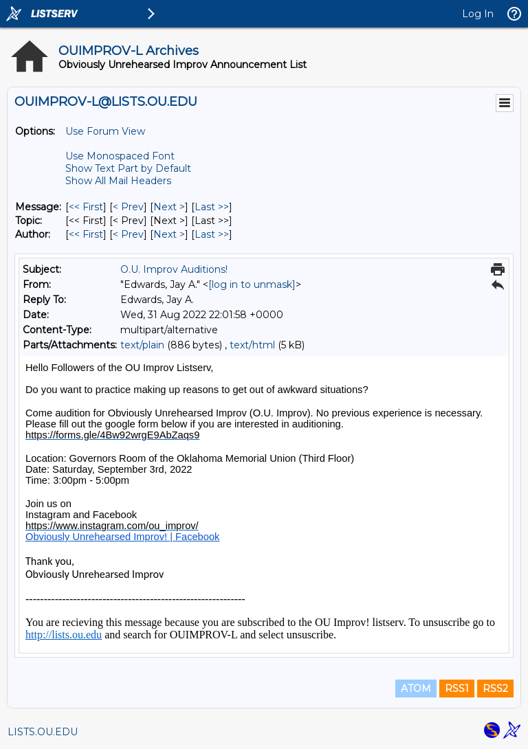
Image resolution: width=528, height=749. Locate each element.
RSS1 (457, 688)
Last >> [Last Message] (212, 207)
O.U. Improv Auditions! (174, 269)
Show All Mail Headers (118, 181)
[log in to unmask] (252, 284)
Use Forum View (105, 131)
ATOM (416, 688)
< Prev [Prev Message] (128, 207)
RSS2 (495, 688)
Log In (478, 14)
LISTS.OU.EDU (43, 732)
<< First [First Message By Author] (86, 234)
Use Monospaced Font (120, 156)
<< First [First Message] (86, 207)
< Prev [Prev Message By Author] (128, 234)
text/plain (142, 345)
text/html (252, 345)
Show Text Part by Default (128, 168)
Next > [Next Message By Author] (169, 234)
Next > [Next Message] (169, 207)
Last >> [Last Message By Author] (212, 234)
